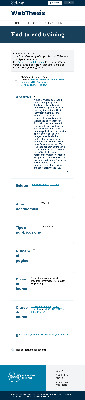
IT (69, 2)
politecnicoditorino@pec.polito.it (37, 396)
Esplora (31, 23)
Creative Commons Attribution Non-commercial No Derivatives (43, 81)
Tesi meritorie (53, 23)
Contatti (60, 371)
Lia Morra (39, 62)
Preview (43, 85)
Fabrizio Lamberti (26, 62)
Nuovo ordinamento (41, 306)
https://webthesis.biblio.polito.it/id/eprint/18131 (48, 334)
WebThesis (28, 13)
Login (57, 3)
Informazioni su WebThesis (63, 383)
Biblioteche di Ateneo (62, 376)
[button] (13, 349)
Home (17, 23)
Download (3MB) (29, 85)
